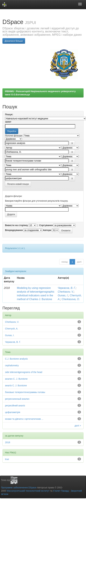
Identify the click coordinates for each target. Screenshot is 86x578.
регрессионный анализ (17, 399)
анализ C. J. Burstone (16, 379)
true (7, 459)
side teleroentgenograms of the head (23, 372)
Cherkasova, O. (71, 299)
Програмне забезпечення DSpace (18, 487)
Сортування (46, 225)
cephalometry (12, 365)
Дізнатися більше (14, 41)
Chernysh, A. (11, 328)
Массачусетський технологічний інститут (28, 490)
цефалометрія (12, 412)
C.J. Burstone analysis (16, 358)
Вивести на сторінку (16, 225)
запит (8, 121)
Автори (47, 230)
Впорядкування (14, 230)
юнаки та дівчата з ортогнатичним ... (24, 419)
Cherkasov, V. (66, 291)
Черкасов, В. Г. (67, 288)
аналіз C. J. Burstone (16, 385)
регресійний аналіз (15, 405)
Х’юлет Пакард (61, 490)
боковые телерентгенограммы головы (25, 392)
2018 (7, 442)
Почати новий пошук (18, 184)
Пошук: (9, 114)
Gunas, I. (63, 295)
